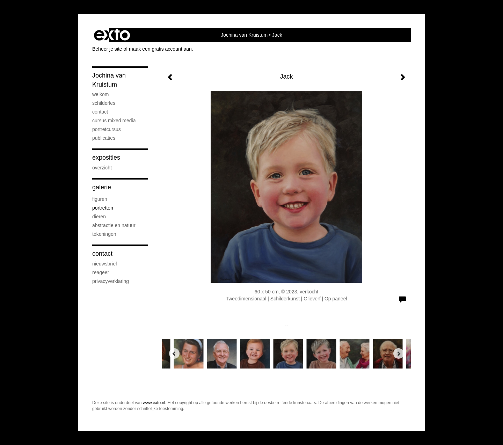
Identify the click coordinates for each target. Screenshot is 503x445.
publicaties (103, 138)
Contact (102, 253)
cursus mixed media (114, 120)
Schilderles (103, 103)
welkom (100, 94)
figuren (99, 199)
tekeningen (104, 234)
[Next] (398, 353)
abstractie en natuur (114, 225)
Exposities (106, 157)
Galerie (101, 187)
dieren (99, 216)
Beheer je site (107, 49)
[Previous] (174, 353)
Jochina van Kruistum (244, 35)
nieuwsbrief (104, 264)
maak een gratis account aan (160, 49)
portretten (102, 208)
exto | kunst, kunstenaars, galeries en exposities (112, 35)
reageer (100, 272)
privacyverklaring (110, 281)
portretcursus (106, 129)
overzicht (102, 167)
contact (100, 112)
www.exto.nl (154, 402)
